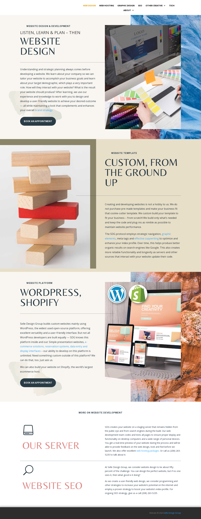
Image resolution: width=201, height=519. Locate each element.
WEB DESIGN (89, 5)
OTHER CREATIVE (154, 5)
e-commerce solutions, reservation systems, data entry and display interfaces (53, 346)
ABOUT (127, 10)
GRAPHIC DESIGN (126, 5)
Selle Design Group (172, 513)
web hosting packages (147, 450)
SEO (140, 5)
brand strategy (43, 110)
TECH (171, 5)
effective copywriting (146, 238)
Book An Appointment (38, 121)
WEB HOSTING (106, 5)
